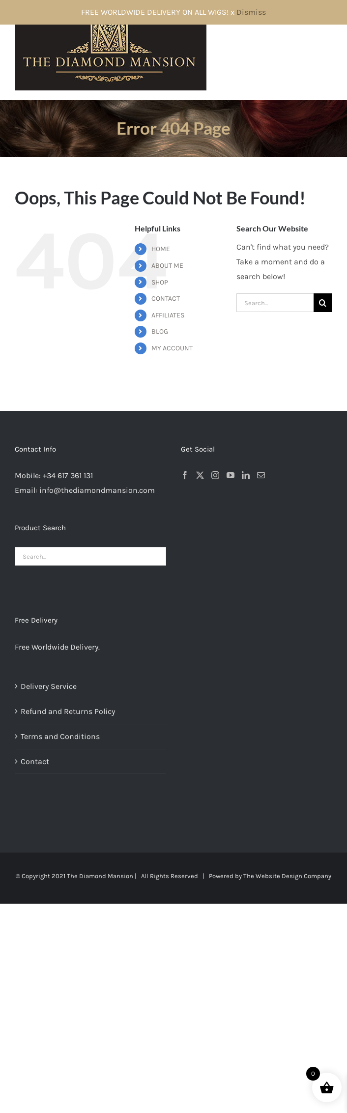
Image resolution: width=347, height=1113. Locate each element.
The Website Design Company (287, 876)
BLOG (159, 331)
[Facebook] (185, 475)
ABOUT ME (167, 265)
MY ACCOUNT (172, 348)
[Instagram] (215, 475)
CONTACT (165, 298)
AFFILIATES (167, 315)
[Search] (323, 302)
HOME (160, 249)
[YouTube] (230, 475)
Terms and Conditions (60, 736)
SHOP (159, 282)
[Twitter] (200, 475)
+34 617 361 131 (68, 475)
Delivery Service (49, 686)
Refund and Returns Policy (68, 711)
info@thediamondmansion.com (97, 490)
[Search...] (275, 302)
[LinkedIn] (246, 475)
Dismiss (251, 12)
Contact (35, 761)
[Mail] (261, 475)
